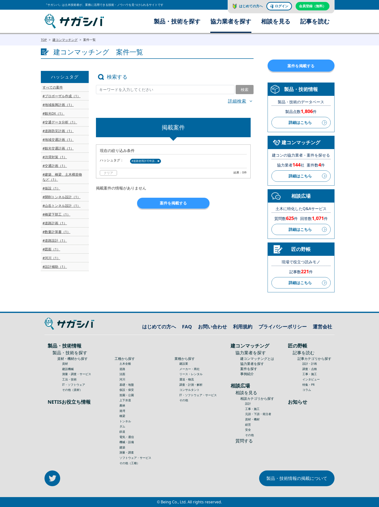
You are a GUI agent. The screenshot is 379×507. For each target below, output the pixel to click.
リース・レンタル (191, 374)
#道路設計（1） (55, 240)
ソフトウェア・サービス (135, 458)
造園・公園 (126, 395)
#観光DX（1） (54, 113)
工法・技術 (69, 379)
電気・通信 (126, 437)
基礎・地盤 (126, 385)
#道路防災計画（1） (58, 131)
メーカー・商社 (189, 369)
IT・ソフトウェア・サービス (198, 395)
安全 (248, 430)
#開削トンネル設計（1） (61, 197)
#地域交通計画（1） (58, 139)
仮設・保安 (126, 390)
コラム (306, 390)
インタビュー (311, 379)
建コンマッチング (65, 40)
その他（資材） (72, 390)
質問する (244, 441)
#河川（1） (51, 258)
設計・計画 (309, 364)
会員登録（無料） (312, 6)
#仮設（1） (51, 188)
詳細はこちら (300, 122)
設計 (248, 403)
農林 (122, 405)
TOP (44, 40)
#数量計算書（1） (56, 231)
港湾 (122, 411)
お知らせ (297, 402)
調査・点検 (309, 369)
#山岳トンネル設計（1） (61, 205)
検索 (244, 89)
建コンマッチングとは (257, 358)
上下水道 (125, 400)
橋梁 (122, 416)
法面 (122, 374)
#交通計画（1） (55, 165)
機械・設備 (126, 442)
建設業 (183, 364)
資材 (65, 364)
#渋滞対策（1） (55, 157)
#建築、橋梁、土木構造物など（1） (62, 177)
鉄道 (122, 432)
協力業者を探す (230, 21)
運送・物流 (186, 379)
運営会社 (322, 326)
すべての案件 (53, 87)
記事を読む (315, 21)
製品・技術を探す (177, 21)
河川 (122, 379)
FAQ (187, 326)
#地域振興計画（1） (58, 104)
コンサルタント (189, 390)
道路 (122, 369)
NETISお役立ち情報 (69, 402)
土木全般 (125, 364)
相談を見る (276, 21)
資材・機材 (252, 419)
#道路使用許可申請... (145, 161)
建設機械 (68, 369)
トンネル (125, 421)
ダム (122, 426)
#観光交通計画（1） (58, 148)
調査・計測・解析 (191, 385)
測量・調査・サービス (76, 374)
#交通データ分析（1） (60, 122)
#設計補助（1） (55, 266)
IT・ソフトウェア (73, 385)
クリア (108, 173)
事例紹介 (247, 373)
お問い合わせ (212, 326)
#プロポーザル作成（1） (61, 96)
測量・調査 (126, 452)
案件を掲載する (173, 203)
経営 (248, 425)
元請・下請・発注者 (258, 414)
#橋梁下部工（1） (56, 214)
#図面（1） (51, 249)
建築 (122, 447)
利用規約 (242, 326)
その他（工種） (129, 463)
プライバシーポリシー (282, 326)
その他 (183, 400)
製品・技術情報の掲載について (296, 478)
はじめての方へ (251, 6)
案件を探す (248, 368)
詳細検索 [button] (237, 101)
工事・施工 (252, 409)
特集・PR (308, 385)
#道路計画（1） (55, 223)
